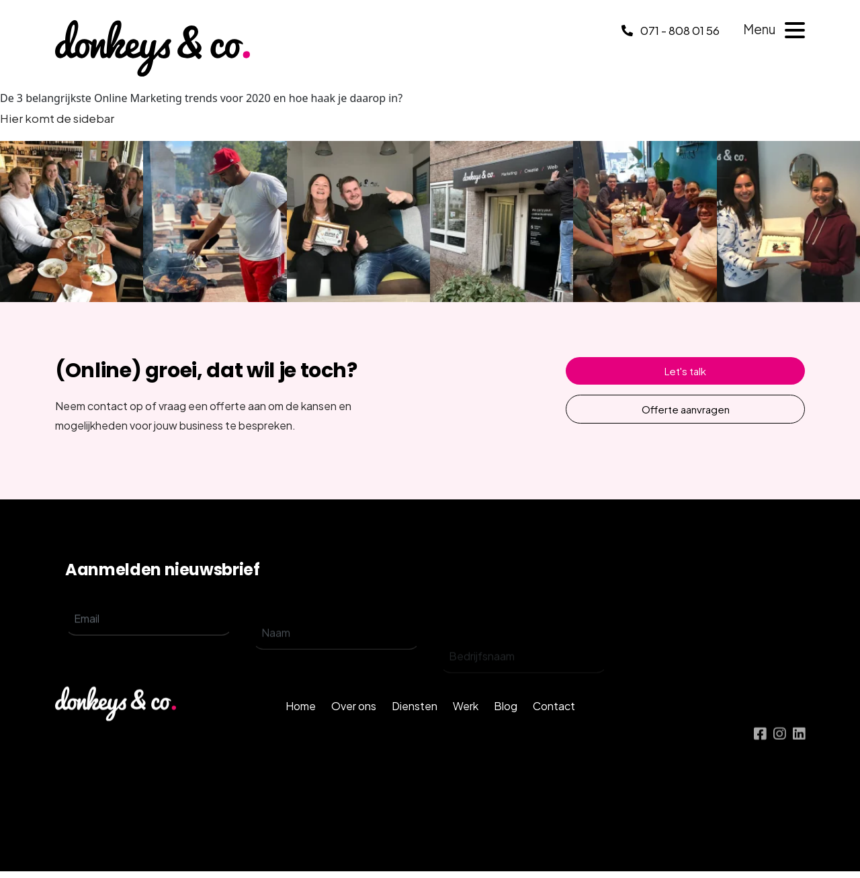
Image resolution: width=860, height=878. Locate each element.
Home (301, 729)
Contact (554, 729)
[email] (148, 633)
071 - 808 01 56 (670, 30)
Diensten (414, 729)
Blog (505, 729)
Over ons (353, 729)
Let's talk (685, 370)
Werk (465, 729)
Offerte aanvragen (686, 409)
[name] (336, 656)
